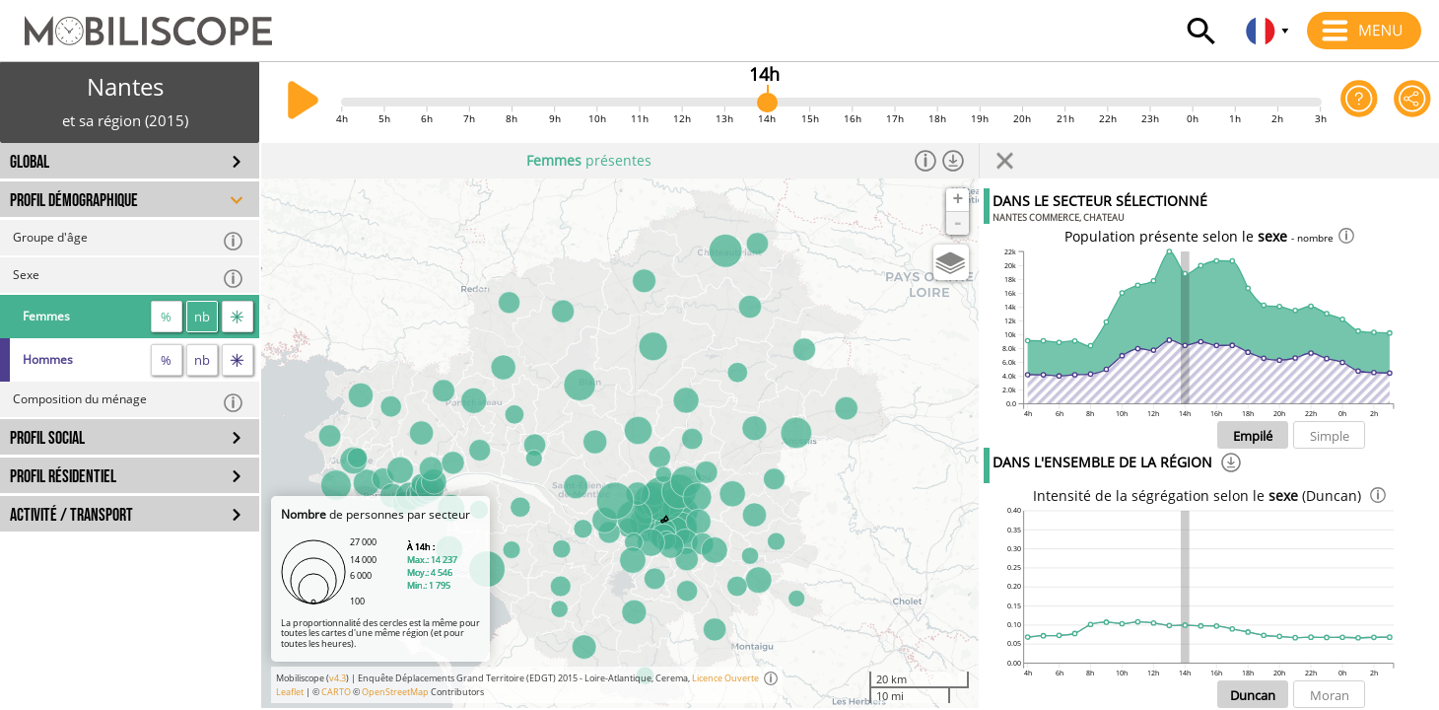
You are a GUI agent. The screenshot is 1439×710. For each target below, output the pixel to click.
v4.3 (337, 678)
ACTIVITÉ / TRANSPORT (71, 515)
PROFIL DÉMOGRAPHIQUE (74, 200)
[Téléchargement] (1231, 465)
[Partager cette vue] (1412, 102)
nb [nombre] (202, 316)
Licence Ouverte (725, 678)
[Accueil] (136, 22)
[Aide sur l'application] (1359, 102)
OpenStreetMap (395, 691)
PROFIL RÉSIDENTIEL (63, 476)
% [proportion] (166, 316)
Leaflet (290, 691)
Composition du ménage (128, 401)
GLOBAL (29, 162)
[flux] (237, 316)
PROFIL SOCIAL (47, 438)
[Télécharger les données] (953, 160)
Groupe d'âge (128, 240)
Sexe (128, 277)
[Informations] (925, 160)
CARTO (336, 691)
